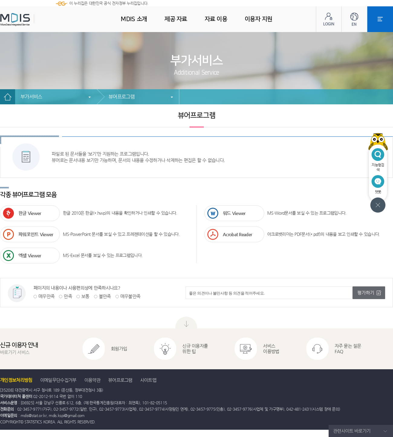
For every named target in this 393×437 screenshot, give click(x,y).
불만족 (105, 296)
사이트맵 (148, 380)
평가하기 (365, 292)
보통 (85, 296)
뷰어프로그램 (122, 96)
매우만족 (46, 296)
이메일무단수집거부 (58, 380)
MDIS (30, 19)
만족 (68, 296)
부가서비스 (31, 96)
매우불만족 (130, 296)
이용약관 (92, 380)
